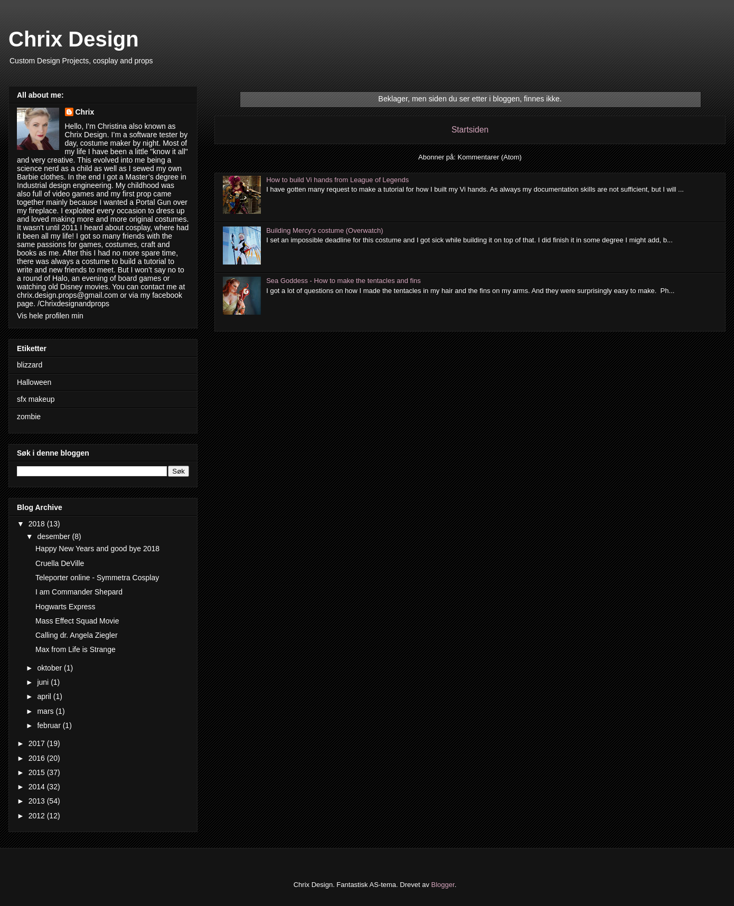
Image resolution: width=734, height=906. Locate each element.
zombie (29, 416)
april (45, 696)
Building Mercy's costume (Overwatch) (324, 230)
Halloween (34, 382)
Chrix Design (73, 39)
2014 (38, 786)
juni (44, 682)
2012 (38, 815)
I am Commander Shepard (79, 592)
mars (46, 711)
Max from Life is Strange (75, 649)
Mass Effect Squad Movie (77, 621)
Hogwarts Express (65, 606)
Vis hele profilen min (50, 316)
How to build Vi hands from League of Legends (337, 180)
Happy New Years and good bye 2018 (97, 548)
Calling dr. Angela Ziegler (76, 635)
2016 (38, 758)
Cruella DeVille (59, 563)
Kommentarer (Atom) (490, 157)
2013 (38, 801)
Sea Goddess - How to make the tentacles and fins (343, 281)
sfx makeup (36, 399)
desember (54, 536)
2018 (38, 524)
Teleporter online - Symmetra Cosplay (97, 577)
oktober (50, 668)
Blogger (443, 885)
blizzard (29, 365)
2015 (38, 772)
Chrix (85, 112)
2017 (38, 743)
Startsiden (469, 129)
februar (49, 725)
